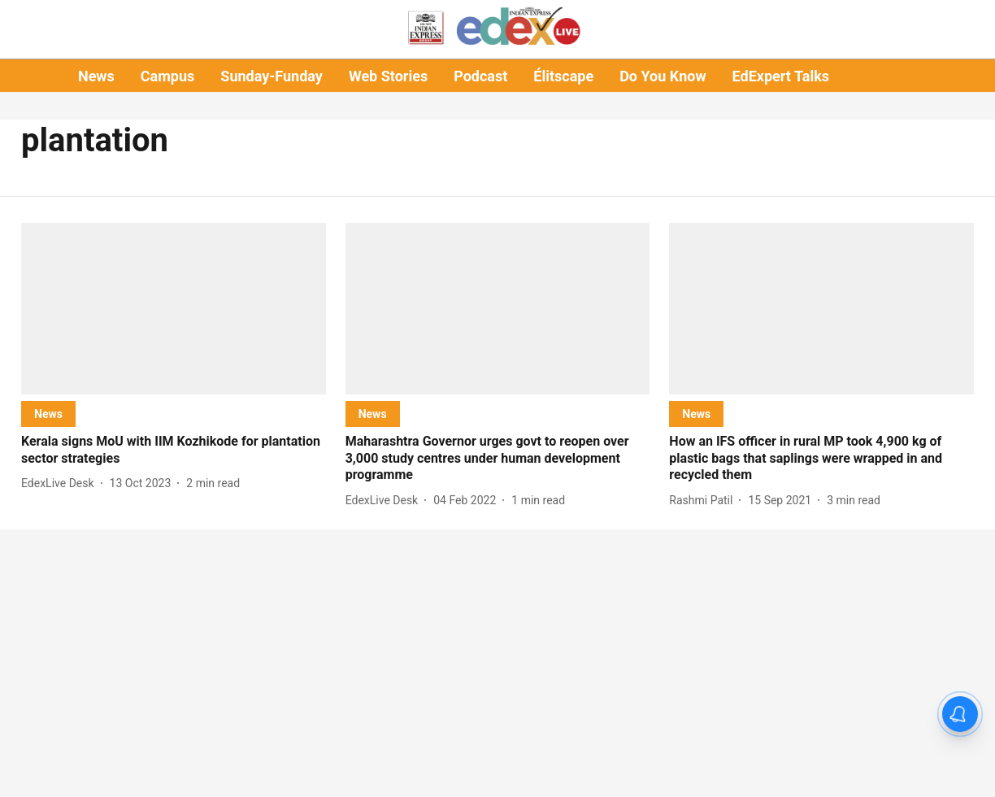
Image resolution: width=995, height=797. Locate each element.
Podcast (480, 76)
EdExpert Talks (780, 76)
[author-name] (61, 483)
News (96, 76)
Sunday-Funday (271, 76)
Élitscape (563, 76)
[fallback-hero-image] (173, 308)
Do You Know (662, 76)
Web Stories (388, 76)
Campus (167, 76)
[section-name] (48, 413)
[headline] (173, 450)
